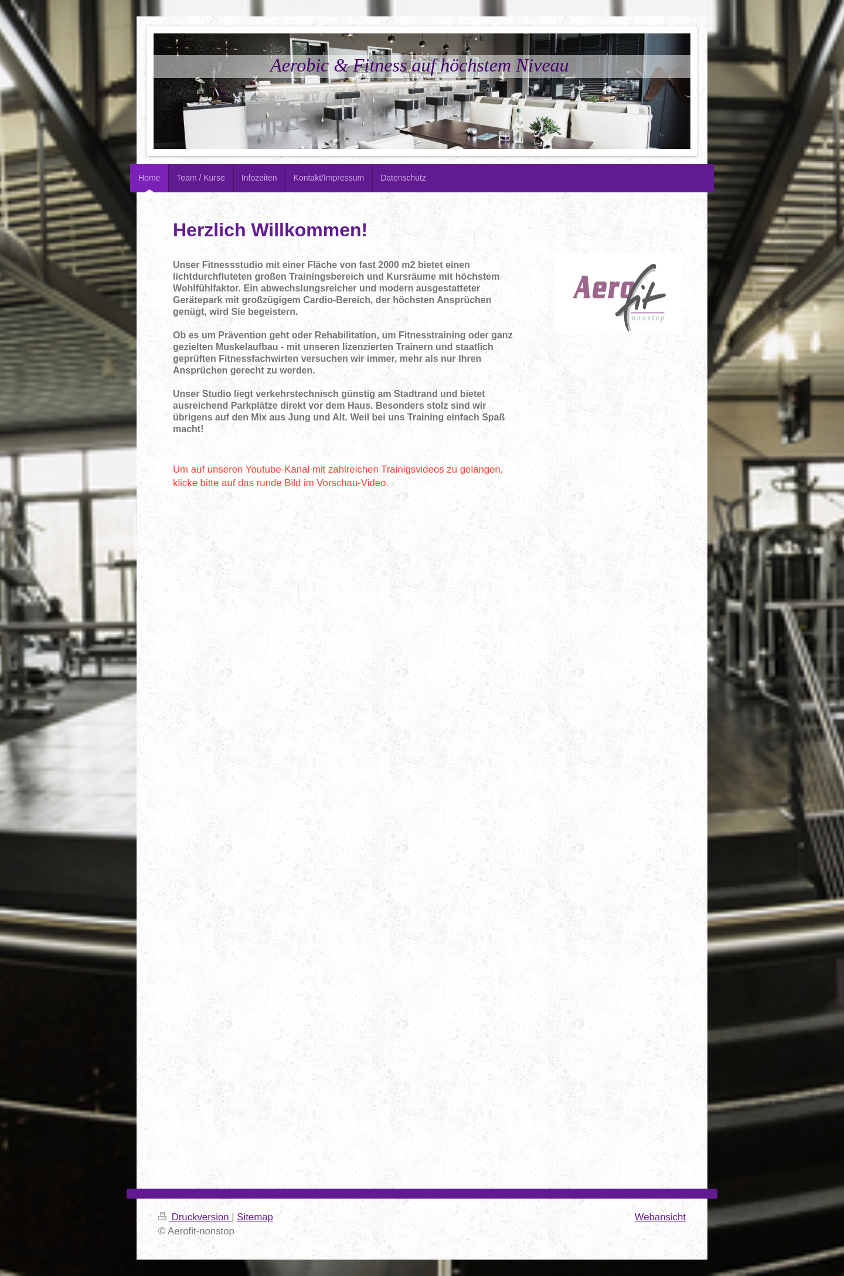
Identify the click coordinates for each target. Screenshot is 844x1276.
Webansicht (660, 1217)
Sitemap (255, 1217)
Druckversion (195, 1217)
